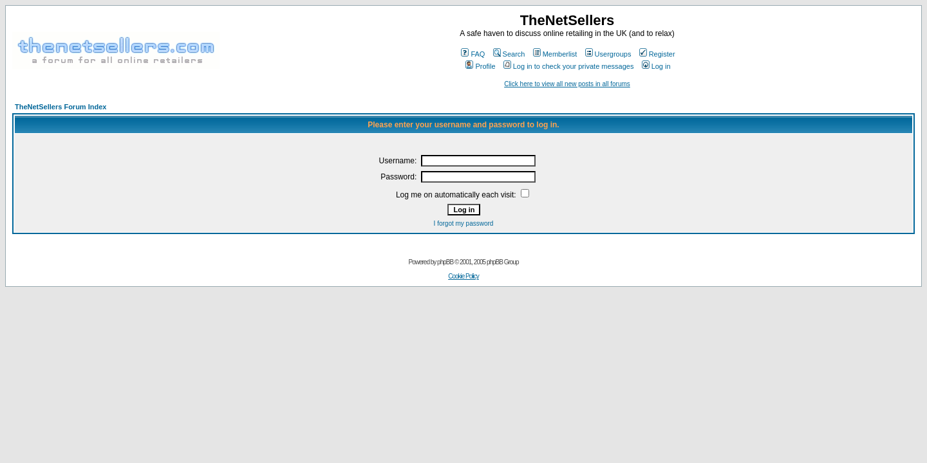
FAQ (473, 54)
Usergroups (608, 54)
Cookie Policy (463, 276)
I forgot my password (464, 223)
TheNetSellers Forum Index (60, 107)
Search (509, 54)
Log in (656, 66)
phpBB (445, 262)
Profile (480, 66)
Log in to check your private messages (568, 66)
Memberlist (555, 54)
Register (657, 54)
